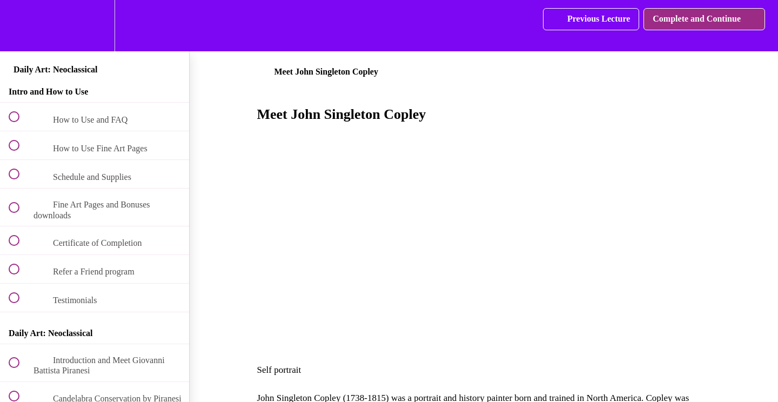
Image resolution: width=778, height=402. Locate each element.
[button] (20, 25)
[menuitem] (95, 25)
